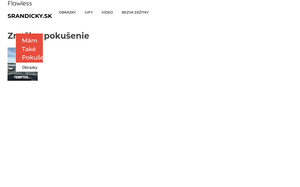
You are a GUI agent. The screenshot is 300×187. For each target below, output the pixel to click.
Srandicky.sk (30, 15)
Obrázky (29, 67)
